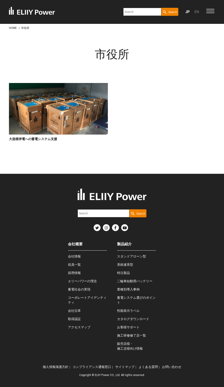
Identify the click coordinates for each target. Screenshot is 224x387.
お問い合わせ (171, 367)
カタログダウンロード (133, 319)
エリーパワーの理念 (82, 281)
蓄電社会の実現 (79, 289)
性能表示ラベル (128, 310)
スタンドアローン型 (131, 256)
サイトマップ (124, 367)
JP (187, 12)
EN (196, 12)
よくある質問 (148, 367)
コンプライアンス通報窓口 (92, 367)
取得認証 (74, 319)
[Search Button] (169, 12)
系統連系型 (125, 264)
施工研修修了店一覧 (131, 335)
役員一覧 (74, 264)
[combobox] (142, 12)
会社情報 (74, 256)
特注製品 (123, 273)
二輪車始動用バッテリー (134, 281)
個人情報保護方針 (55, 367)
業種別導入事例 (128, 289)
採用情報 (74, 273)
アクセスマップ (79, 327)
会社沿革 (74, 310)
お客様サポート (128, 327)
